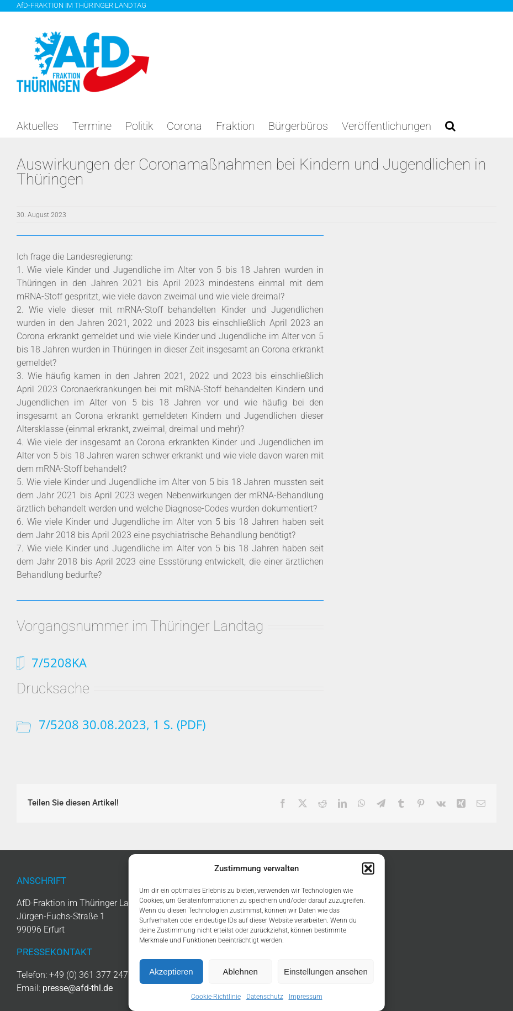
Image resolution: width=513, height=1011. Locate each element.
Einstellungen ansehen (326, 971)
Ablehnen (240, 971)
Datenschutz (264, 997)
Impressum (305, 997)
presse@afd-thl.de (78, 988)
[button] (368, 868)
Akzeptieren (171, 971)
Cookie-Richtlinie (216, 997)
